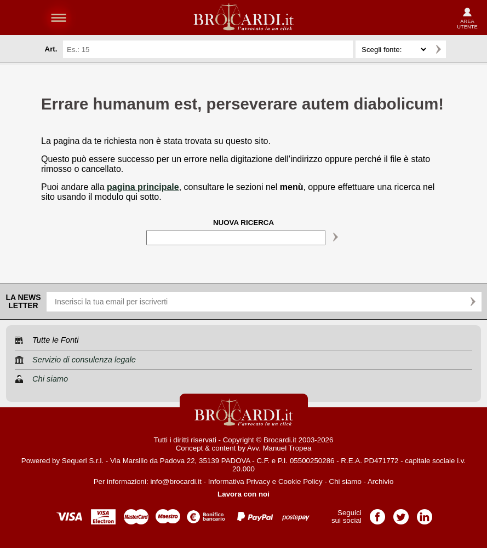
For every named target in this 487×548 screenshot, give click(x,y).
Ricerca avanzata (459, 49)
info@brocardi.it (176, 481)
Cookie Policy (300, 481)
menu (58, 17)
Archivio (380, 481)
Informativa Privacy (239, 481)
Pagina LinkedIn (424, 513)
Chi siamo (345, 481)
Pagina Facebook (377, 513)
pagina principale (143, 187)
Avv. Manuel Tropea (279, 448)
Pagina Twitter (401, 513)
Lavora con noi (243, 494)
